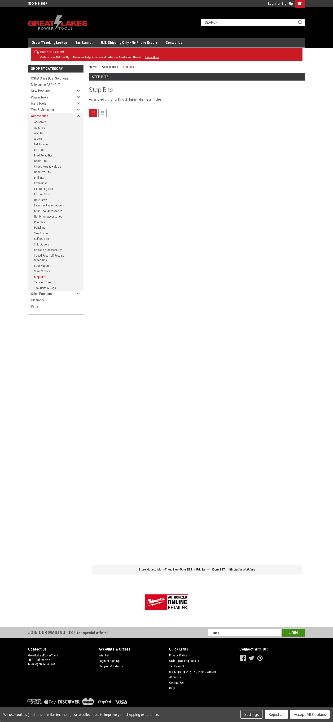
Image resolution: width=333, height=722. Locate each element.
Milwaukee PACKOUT (45, 85)
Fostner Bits (41, 194)
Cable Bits (40, 161)
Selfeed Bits (41, 239)
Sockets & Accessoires (48, 250)
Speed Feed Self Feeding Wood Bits (49, 258)
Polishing (39, 227)
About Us (175, 677)
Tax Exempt (84, 42)
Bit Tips (39, 150)
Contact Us (174, 42)
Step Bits (39, 277)
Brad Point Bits (43, 155)
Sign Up (287, 3)
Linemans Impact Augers (49, 205)
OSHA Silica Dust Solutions (49, 78)
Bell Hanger (41, 144)
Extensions (40, 183)
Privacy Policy (178, 655)
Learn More (152, 57)
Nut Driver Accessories (48, 216)
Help (172, 688)
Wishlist (104, 655)
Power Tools (39, 97)
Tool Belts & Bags (45, 288)
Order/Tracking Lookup (49, 42)
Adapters (39, 127)
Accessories (39, 116)
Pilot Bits (39, 222)
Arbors (38, 138)
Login (272, 3)
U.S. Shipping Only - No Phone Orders (129, 42)
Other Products (41, 294)
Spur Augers (41, 265)
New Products (41, 91)
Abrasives (40, 122)
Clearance (38, 300)
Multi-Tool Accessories (48, 211)
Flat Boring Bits (43, 189)
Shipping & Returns (111, 666)
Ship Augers (41, 244)
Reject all (276, 714)
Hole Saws (40, 200)
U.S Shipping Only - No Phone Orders (192, 671)
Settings (251, 714)
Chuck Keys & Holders (47, 166)
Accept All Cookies (310, 714)
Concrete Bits (42, 172)
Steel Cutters (42, 271)
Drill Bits (39, 177)
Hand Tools (38, 103)
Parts (34, 306)
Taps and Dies (42, 282)
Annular (38, 133)
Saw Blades (41, 233)
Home (93, 66)
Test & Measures (42, 110)
